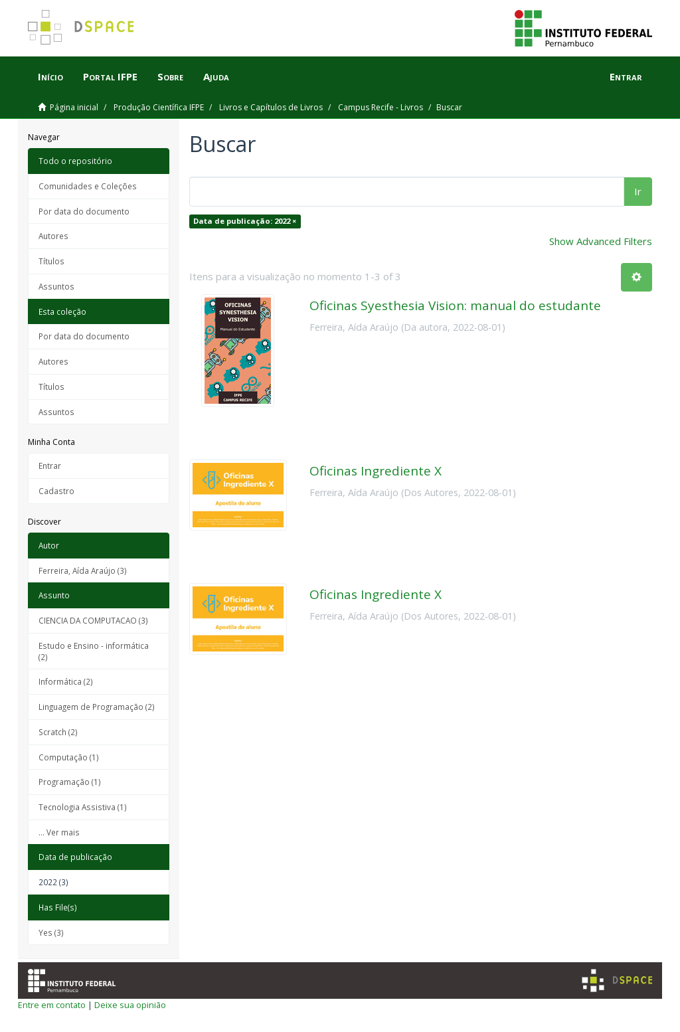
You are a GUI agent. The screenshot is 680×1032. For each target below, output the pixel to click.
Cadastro (56, 490)
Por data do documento (84, 211)
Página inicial (74, 107)
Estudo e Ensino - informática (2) (94, 651)
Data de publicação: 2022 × (244, 221)
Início (50, 76)
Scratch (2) (58, 732)
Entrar (50, 465)
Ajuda (216, 76)
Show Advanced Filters (600, 241)
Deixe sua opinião (130, 1005)
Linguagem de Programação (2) (97, 706)
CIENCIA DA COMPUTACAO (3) (93, 620)
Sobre (170, 76)
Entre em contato (52, 1005)
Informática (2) (66, 681)
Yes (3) (51, 932)
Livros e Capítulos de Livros (271, 107)
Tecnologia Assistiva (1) (83, 807)
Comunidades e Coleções (88, 186)
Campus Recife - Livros (380, 107)
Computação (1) (69, 757)
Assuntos (56, 286)
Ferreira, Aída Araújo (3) (83, 570)
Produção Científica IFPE (159, 107)
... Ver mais (59, 832)
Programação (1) (70, 781)
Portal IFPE (110, 76)
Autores (53, 235)
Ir (637, 191)
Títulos (51, 261)
